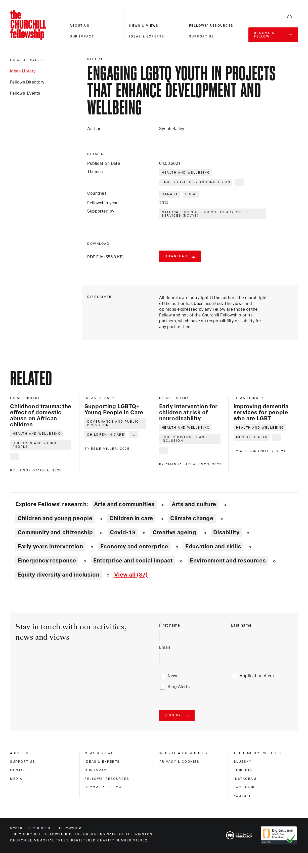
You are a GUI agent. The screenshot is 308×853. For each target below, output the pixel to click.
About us (80, 25)
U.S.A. (191, 194)
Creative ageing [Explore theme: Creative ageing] (174, 532)
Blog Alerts (179, 687)
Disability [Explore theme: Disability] (226, 532)
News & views (143, 25)
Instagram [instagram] (245, 778)
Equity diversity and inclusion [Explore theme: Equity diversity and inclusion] (58, 575)
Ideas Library (23, 71)
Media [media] (16, 778)
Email (164, 647)
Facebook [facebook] (244, 787)
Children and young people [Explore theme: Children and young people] (55, 518)
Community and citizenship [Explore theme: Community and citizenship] (55, 532)
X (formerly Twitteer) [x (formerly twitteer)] (258, 753)
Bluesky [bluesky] (243, 761)
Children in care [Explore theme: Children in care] (131, 518)
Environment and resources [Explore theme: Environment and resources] (228, 560)
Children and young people (35, 445)
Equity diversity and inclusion (196, 182)
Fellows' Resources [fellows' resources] (107, 778)
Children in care (105, 434)
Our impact (82, 36)
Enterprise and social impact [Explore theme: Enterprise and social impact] (133, 560)
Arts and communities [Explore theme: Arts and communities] (124, 504)
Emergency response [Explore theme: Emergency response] (47, 560)
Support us (201, 36)
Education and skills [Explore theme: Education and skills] (213, 546)
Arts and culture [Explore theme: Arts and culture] (194, 504)
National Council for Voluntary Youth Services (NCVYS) (205, 214)
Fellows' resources (211, 25)
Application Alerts (257, 676)
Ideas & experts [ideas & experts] (27, 60)
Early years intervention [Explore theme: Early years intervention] (50, 546)
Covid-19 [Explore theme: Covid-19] (123, 532)
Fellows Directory (27, 82)
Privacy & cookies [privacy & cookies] (179, 761)
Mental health (252, 437)
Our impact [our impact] (97, 770)
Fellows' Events (25, 93)
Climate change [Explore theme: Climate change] (191, 518)
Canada (170, 194)
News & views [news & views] (99, 753)
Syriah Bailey (171, 129)
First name (169, 625)
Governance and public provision (113, 423)
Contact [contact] (19, 770)
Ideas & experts (146, 36)
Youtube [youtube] (243, 795)
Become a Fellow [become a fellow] (103, 787)
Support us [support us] (22, 761)
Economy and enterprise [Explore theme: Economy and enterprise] (134, 546)
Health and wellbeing (186, 172)
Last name (241, 625)
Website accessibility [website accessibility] (183, 753)
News (173, 676)
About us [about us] (20, 753)
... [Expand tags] (240, 182)
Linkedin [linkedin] (243, 770)
